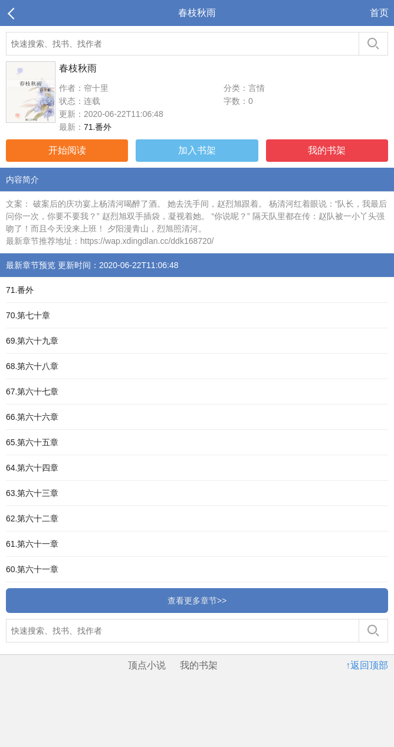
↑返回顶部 (367, 665)
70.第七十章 (28, 315)
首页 (379, 13)
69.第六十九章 (32, 340)
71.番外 (97, 127)
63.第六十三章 (32, 493)
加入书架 (197, 150)
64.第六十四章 (32, 467)
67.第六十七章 (32, 391)
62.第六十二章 (32, 518)
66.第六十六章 (32, 417)
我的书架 (327, 150)
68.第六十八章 (32, 366)
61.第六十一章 (32, 544)
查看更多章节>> (197, 600)
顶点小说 (147, 665)
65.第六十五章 (32, 442)
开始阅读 (67, 150)
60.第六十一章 (32, 569)
